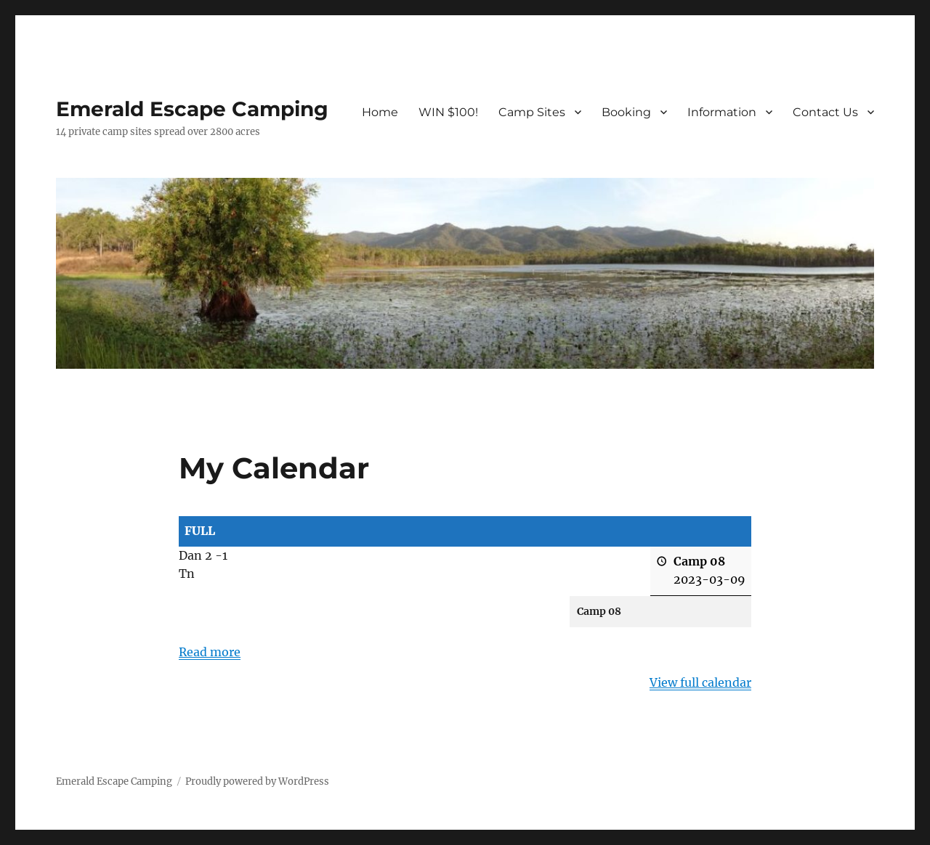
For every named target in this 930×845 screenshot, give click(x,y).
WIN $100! (448, 112)
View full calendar (700, 682)
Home (380, 112)
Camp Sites (531, 112)
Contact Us (825, 112)
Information (721, 112)
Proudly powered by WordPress (257, 781)
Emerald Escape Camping (192, 109)
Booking (626, 112)
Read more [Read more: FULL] (209, 652)
